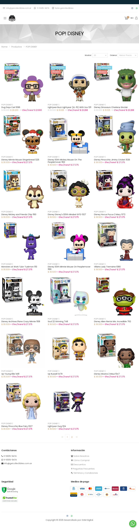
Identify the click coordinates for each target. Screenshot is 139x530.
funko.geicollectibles (62, 8)
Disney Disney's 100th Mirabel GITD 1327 (67, 214)
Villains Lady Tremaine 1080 (107, 266)
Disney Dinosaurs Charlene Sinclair (111, 107)
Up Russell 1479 (55, 373)
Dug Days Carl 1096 (10, 107)
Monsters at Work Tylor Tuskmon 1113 (19, 266)
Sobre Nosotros (80, 456)
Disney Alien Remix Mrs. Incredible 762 (112, 321)
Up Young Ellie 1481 (10, 373)
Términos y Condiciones (84, 473)
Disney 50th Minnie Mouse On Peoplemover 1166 (69, 268)
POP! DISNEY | (7, 104)
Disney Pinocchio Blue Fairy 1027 (17, 426)
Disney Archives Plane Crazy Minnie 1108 (20, 321)
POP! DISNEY (31, 46)
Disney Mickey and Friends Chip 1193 (18, 214)
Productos (16, 46)
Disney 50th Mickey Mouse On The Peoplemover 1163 (65, 161)
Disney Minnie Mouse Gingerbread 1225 (20, 159)
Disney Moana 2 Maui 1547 (107, 373)
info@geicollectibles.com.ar (17, 8)
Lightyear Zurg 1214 (57, 426)
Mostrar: (88, 55)
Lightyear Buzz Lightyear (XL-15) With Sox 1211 (69, 107)
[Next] (76, 437)
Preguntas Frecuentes (83, 468)
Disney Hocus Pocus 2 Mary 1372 (109, 214)
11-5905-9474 (41, 8)
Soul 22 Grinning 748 (58, 321)
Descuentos (78, 464)
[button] (128, 18)
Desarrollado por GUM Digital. (78, 520)
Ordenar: (113, 55)
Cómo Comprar (80, 460)
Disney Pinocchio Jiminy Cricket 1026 (112, 159)
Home (4, 46)
